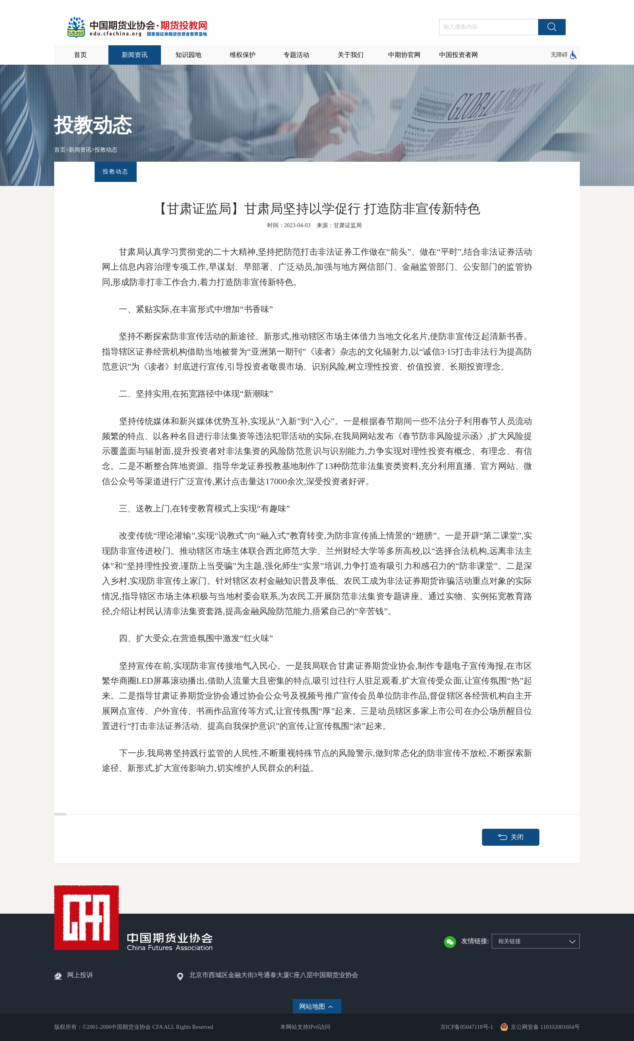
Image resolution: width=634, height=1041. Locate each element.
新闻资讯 (80, 150)
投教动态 (106, 150)
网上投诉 (80, 974)
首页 (60, 150)
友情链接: (475, 941)
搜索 (552, 27)
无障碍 (559, 55)
